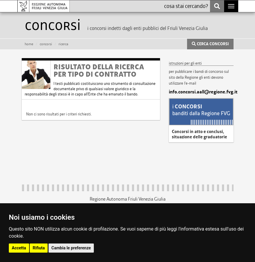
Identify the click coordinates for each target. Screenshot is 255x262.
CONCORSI (46, 44)
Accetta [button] (19, 248)
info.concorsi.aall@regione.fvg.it (201, 92)
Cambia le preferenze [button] (71, 248)
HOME (29, 44)
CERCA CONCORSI (210, 44)
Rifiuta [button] (39, 248)
